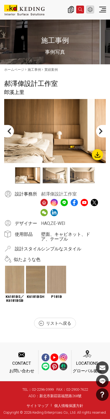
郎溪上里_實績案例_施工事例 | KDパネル (24, 10)
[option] (55, 131)
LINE (102, 381)
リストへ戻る (55, 323)
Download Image (97, 154)
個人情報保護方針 (68, 406)
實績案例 (51, 70)
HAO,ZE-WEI (53, 223)
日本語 (90, 9)
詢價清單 (71, 9)
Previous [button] (9, 131)
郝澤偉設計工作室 (59, 194)
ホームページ (14, 70)
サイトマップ (37, 406)
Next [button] (101, 131)
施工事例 (34, 70)
